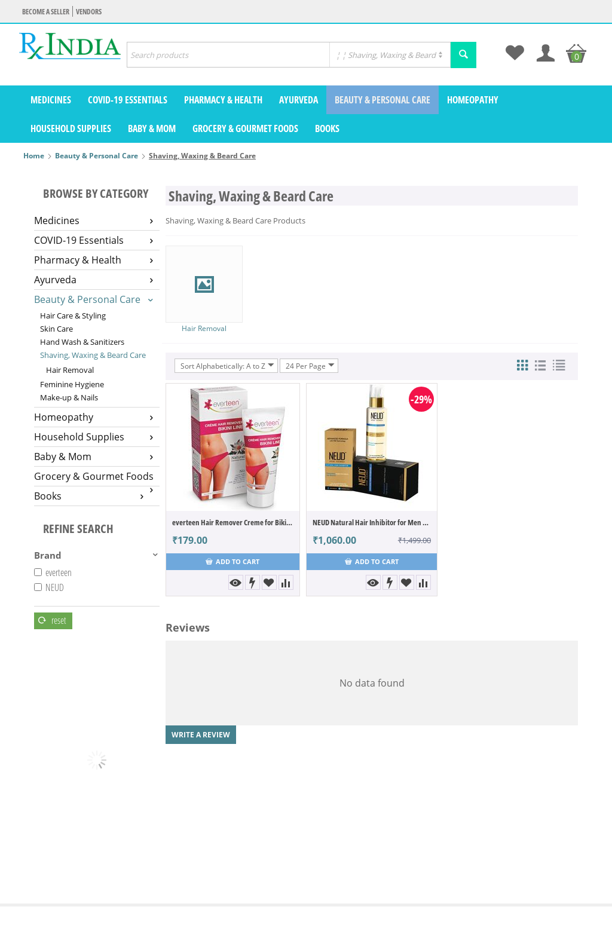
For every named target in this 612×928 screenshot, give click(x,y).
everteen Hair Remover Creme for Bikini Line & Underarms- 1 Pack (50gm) (232, 522)
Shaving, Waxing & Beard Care (93, 355)
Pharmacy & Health (223, 99)
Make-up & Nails (69, 397)
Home (33, 156)
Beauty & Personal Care (382, 99)
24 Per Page (310, 366)
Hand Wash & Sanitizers (82, 341)
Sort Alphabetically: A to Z (227, 366)
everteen (53, 572)
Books (327, 128)
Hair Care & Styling (73, 315)
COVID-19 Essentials (127, 99)
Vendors (89, 12)
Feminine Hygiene (72, 384)
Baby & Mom (152, 128)
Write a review (201, 735)
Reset (52, 620)
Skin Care (56, 328)
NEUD (49, 587)
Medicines (50, 99)
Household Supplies (70, 128)
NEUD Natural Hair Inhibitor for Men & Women (372, 522)
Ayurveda (298, 99)
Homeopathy (472, 99)
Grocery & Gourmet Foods (245, 128)
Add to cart (232, 561)
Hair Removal (70, 370)
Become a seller (45, 12)
